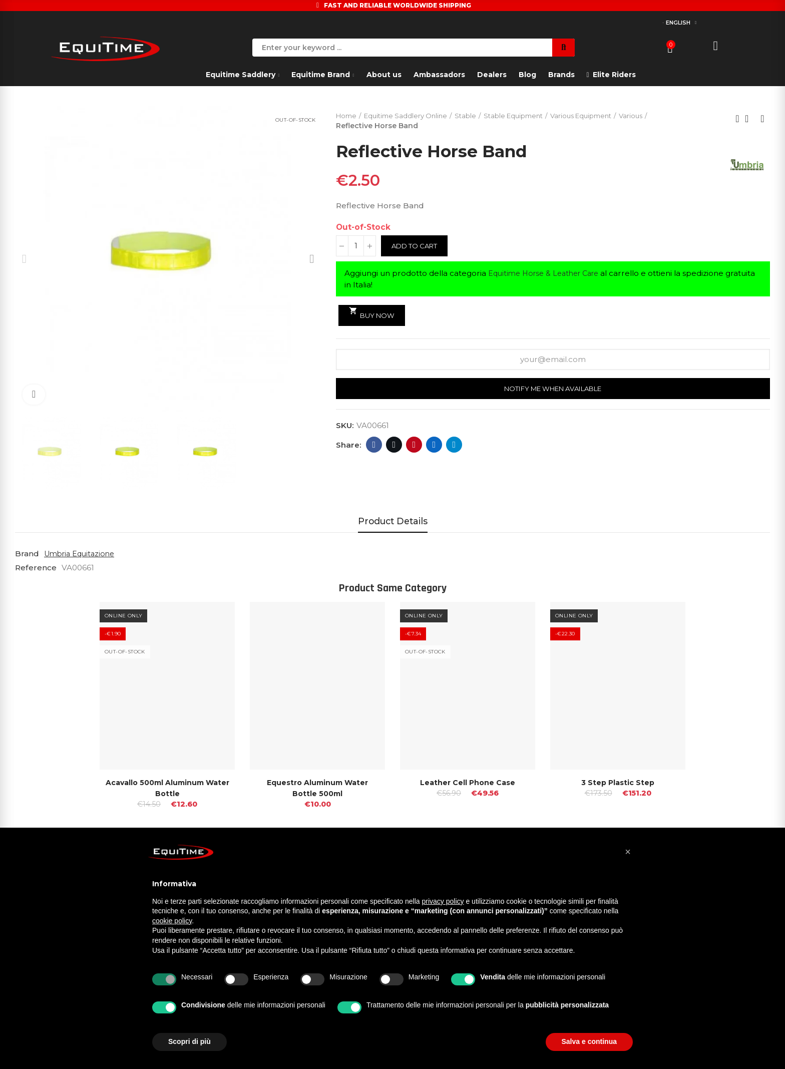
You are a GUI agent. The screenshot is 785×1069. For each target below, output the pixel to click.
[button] (628, 852)
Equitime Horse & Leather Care (548, 274)
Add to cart (416, 246)
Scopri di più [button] (189, 1041)
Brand (27, 553)
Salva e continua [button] (589, 1041)
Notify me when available (553, 390)
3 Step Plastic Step (618, 782)
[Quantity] (356, 246)
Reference (36, 567)
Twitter (394, 446)
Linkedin (434, 446)
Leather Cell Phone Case (468, 782)
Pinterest (414, 446)
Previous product (737, 119)
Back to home (750, 119)
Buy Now (374, 313)
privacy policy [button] (443, 901)
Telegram (454, 446)
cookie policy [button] (172, 921)
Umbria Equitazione (82, 553)
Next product (762, 119)
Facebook (374, 446)
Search (563, 48)
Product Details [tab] (393, 521)
